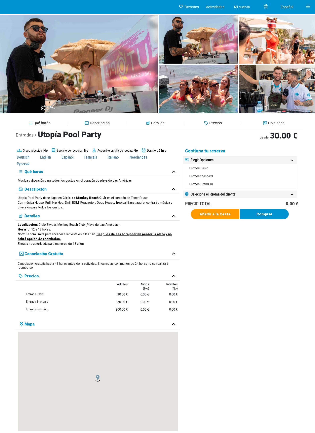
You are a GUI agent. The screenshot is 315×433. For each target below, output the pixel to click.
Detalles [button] (154, 123)
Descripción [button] (97, 123)
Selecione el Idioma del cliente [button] (213, 194)
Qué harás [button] (38, 123)
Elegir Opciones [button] (202, 160)
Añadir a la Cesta (215, 214)
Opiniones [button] (273, 123)
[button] (266, 7)
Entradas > (27, 135)
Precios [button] (212, 123)
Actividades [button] (215, 7)
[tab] (240, 160)
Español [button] (287, 7)
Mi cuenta (242, 7)
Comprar (264, 214)
